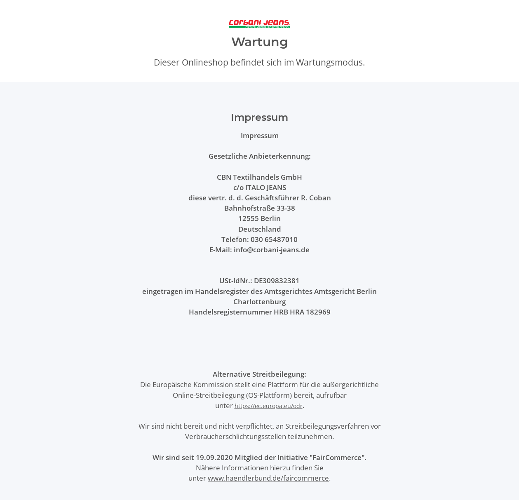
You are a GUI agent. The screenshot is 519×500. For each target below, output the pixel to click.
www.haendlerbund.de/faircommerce (268, 478)
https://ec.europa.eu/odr (269, 406)
